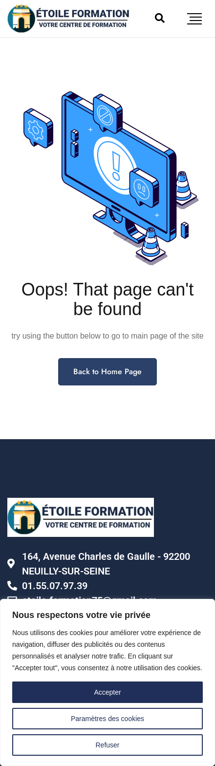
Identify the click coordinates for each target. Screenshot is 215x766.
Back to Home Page (107, 371)
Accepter (107, 692)
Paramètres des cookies (107, 719)
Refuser (107, 745)
